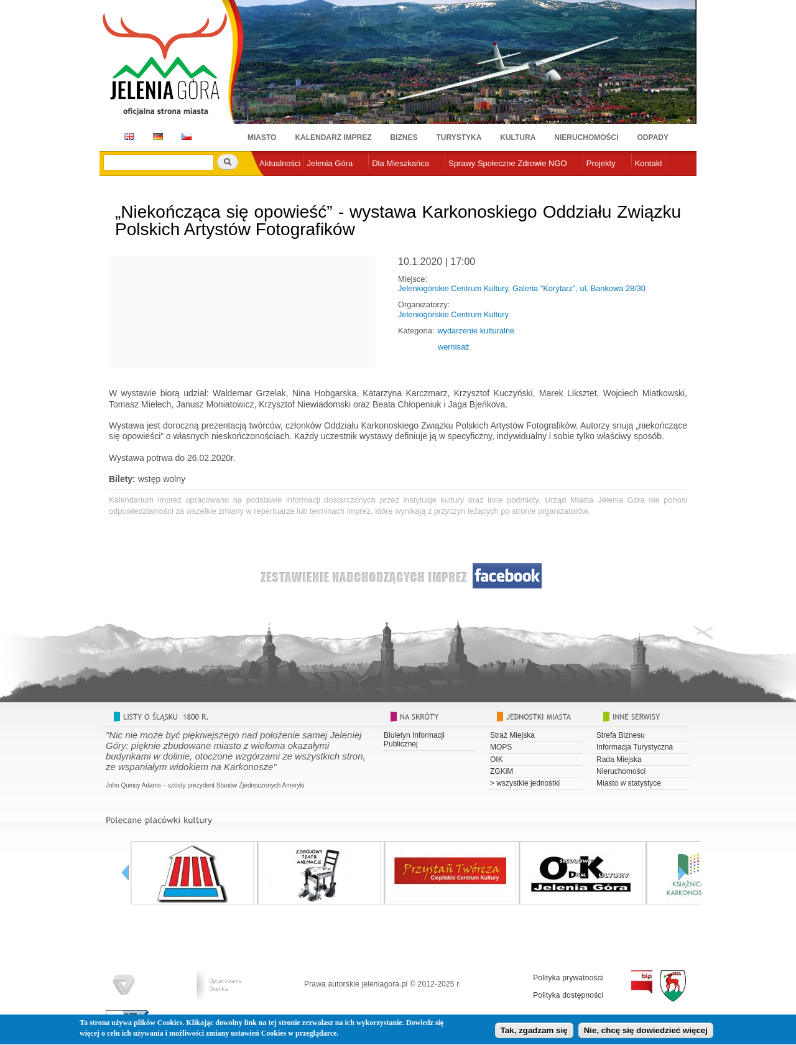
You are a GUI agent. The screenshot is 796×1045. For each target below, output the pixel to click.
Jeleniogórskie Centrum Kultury (453, 314)
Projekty (601, 163)
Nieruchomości (586, 137)
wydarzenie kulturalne (475, 330)
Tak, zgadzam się (534, 1033)
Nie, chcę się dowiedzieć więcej (646, 1033)
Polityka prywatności (568, 977)
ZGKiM (501, 771)
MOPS (501, 747)
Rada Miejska (619, 759)
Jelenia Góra (330, 163)
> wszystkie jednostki (525, 783)
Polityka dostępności (568, 995)
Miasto (262, 137)
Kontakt (648, 163)
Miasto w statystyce (628, 783)
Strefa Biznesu (620, 735)
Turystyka (459, 137)
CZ (187, 136)
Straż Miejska (512, 735)
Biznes (404, 137)
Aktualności (279, 163)
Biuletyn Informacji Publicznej (414, 739)
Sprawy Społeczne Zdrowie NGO (507, 163)
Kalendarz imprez (333, 137)
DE (156, 136)
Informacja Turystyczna (634, 747)
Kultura (517, 137)
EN (127, 136)
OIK (496, 759)
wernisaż (454, 346)
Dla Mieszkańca (400, 163)
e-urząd (273, 183)
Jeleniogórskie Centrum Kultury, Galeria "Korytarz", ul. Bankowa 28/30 (522, 288)
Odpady (653, 137)
